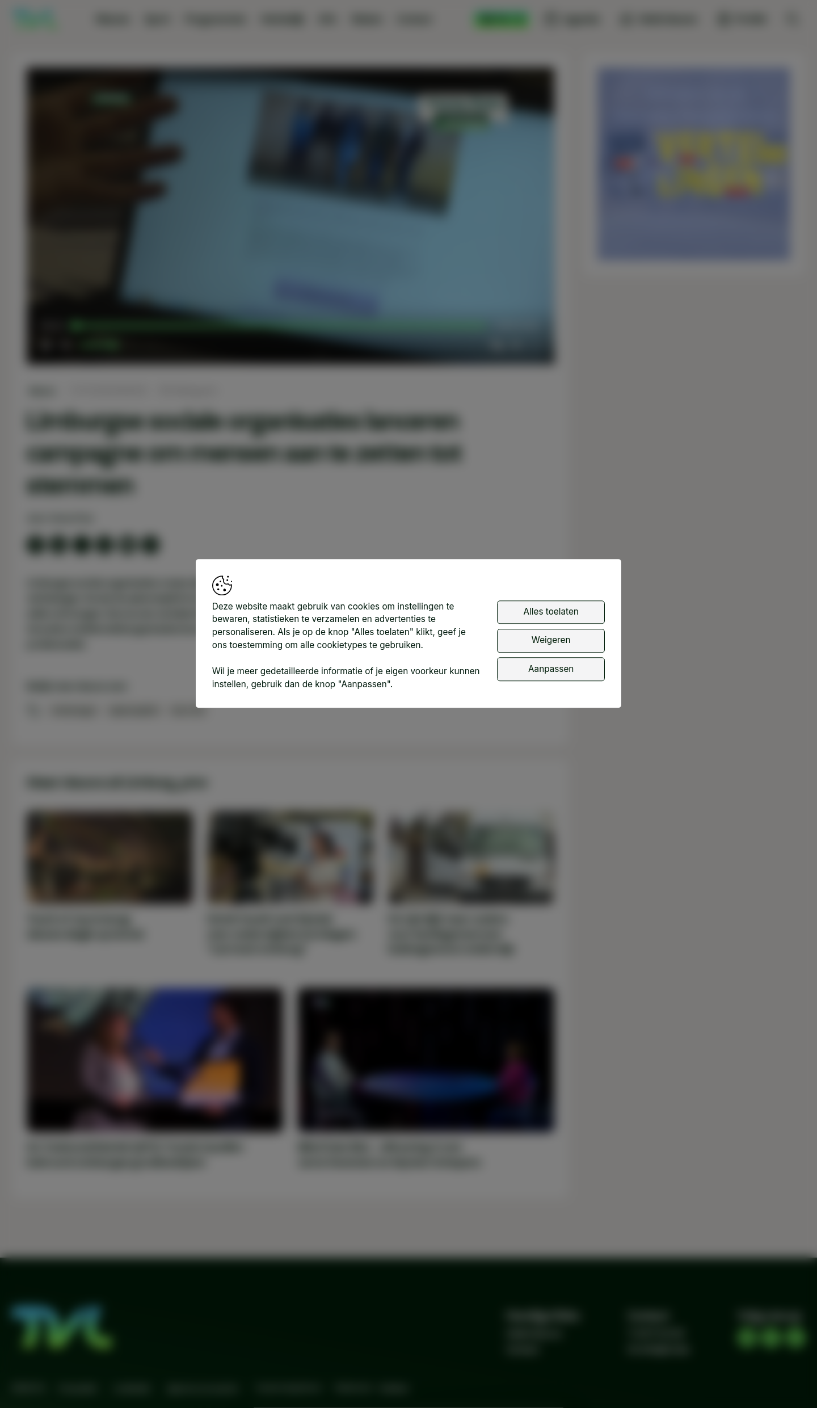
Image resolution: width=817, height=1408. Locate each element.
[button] (293, 218)
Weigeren (551, 640)
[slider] (280, 326)
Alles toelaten (551, 611)
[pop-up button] (515, 345)
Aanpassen (551, 668)
